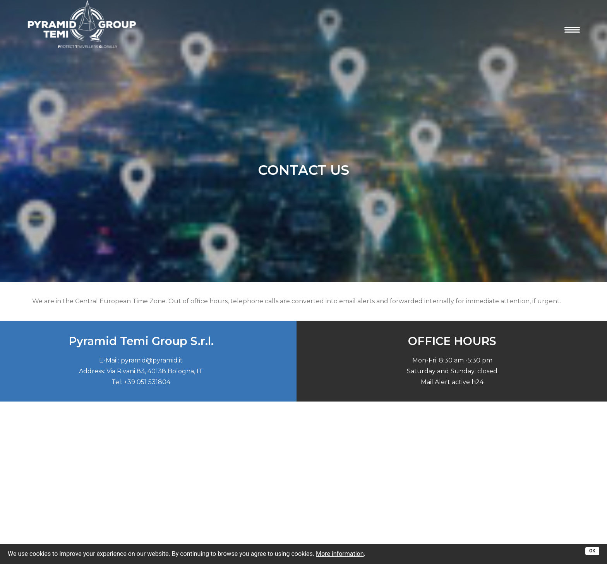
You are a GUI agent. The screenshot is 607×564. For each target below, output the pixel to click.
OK (592, 551)
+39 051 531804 (147, 379)
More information (340, 553)
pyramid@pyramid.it (152, 358)
